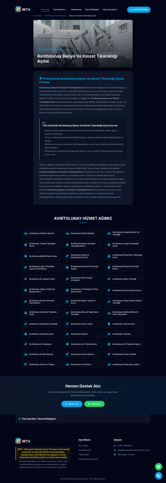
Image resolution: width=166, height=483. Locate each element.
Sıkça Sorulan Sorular (88, 459)
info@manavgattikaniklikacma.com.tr (133, 450)
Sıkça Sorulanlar (110, 9)
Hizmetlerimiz (60, 9)
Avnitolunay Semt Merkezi (55, 16)
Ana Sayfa (45, 9)
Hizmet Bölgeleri (92, 9)
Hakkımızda (76, 9)
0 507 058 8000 (139, 9)
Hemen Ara (71, 404)
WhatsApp (94, 404)
